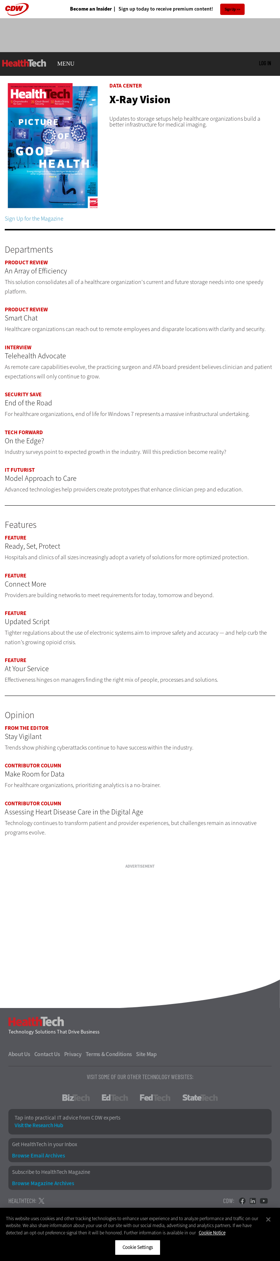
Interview (18, 347)
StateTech (200, 1097)
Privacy (73, 1054)
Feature (15, 537)
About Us (19, 1054)
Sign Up (230, 9)
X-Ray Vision (139, 99)
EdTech (115, 1097)
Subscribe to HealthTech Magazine (51, 1172)
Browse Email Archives (38, 1156)
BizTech (76, 1097)
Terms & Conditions (109, 1054)
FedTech (155, 1097)
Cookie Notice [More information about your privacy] (212, 1233)
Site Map (146, 1054)
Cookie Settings (137, 1247)
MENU (65, 64)
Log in (265, 63)
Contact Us (47, 1054)
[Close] (268, 1219)
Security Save (23, 394)
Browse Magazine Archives (43, 1183)
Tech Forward (24, 432)
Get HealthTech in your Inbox (44, 1144)
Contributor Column (33, 765)
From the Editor (26, 728)
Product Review (26, 262)
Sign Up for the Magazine (34, 218)
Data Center (125, 85)
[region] (140, 1234)
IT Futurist (20, 470)
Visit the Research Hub (39, 1125)
